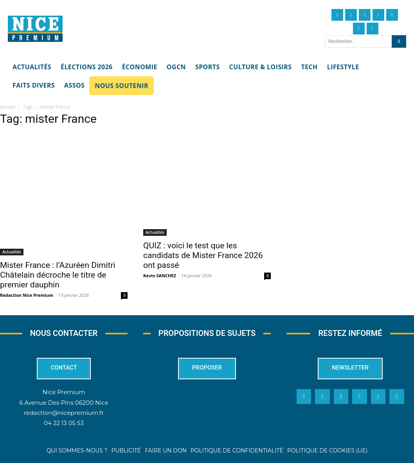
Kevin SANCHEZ (159, 275)
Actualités (11, 252)
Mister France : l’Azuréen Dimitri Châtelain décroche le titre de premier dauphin (57, 274)
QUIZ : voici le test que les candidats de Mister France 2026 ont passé (203, 255)
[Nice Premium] (35, 29)
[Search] (399, 41)
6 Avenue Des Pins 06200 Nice (63, 402)
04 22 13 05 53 (64, 422)
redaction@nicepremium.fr (64, 412)
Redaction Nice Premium (26, 295)
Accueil (7, 107)
